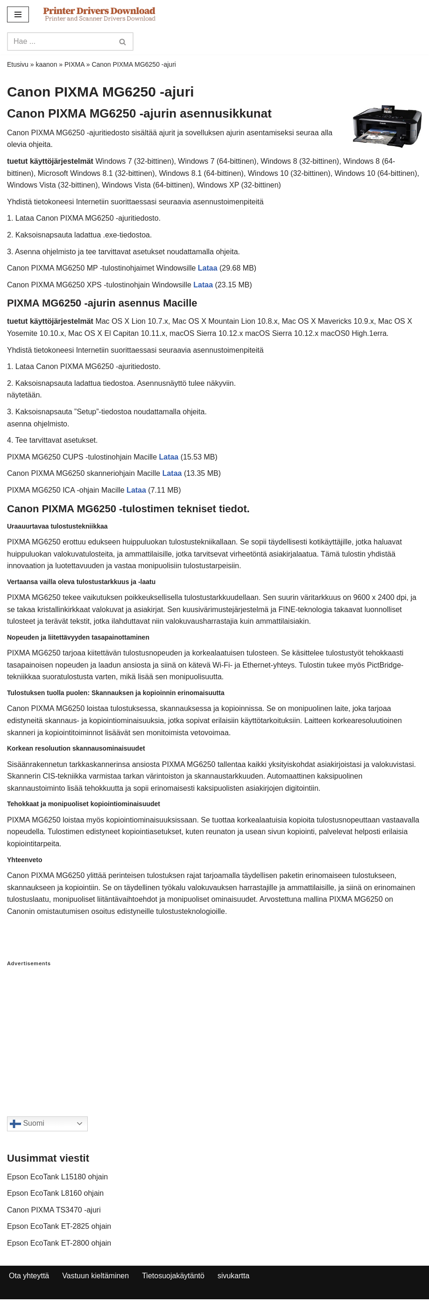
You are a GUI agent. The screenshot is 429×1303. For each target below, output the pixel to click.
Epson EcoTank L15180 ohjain (57, 1177)
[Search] (60, 41)
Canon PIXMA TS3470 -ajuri (54, 1210)
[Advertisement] (214, 1032)
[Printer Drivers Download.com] (99, 14)
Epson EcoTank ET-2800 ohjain (59, 1243)
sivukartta (233, 1276)
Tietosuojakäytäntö (173, 1276)
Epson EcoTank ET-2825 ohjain (59, 1226)
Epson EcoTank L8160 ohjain (55, 1193)
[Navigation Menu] (18, 14)
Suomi (27, 1123)
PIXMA (74, 64)
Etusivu (17, 64)
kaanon (46, 64)
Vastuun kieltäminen (95, 1276)
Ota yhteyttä (29, 1276)
